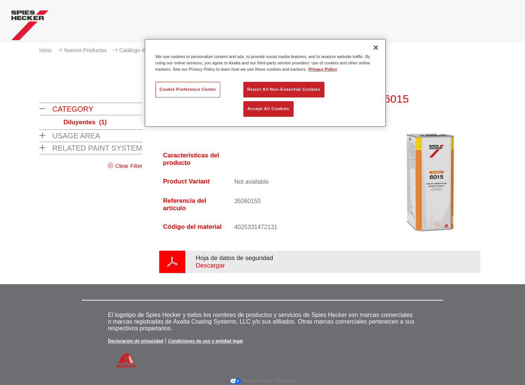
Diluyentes (85, 122)
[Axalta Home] (29, 27)
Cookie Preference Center (188, 89)
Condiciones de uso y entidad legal (205, 341)
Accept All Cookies (268, 108)
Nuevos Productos (85, 50)
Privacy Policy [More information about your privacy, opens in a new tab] (322, 69)
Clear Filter (129, 166)
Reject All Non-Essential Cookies (283, 89)
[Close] (376, 47)
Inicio (45, 50)
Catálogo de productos (145, 50)
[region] (265, 83)
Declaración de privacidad (135, 341)
